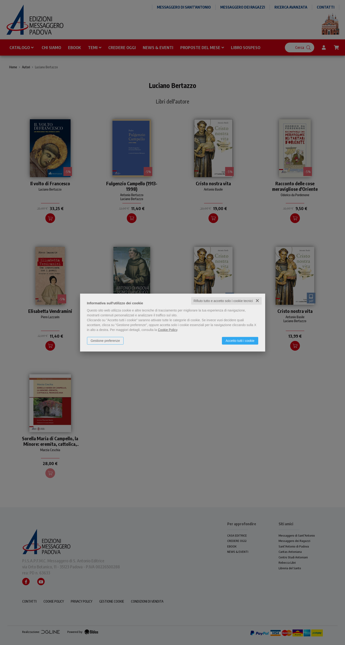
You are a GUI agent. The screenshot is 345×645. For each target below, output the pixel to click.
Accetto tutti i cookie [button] (240, 341)
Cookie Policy (167, 330)
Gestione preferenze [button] (105, 341)
